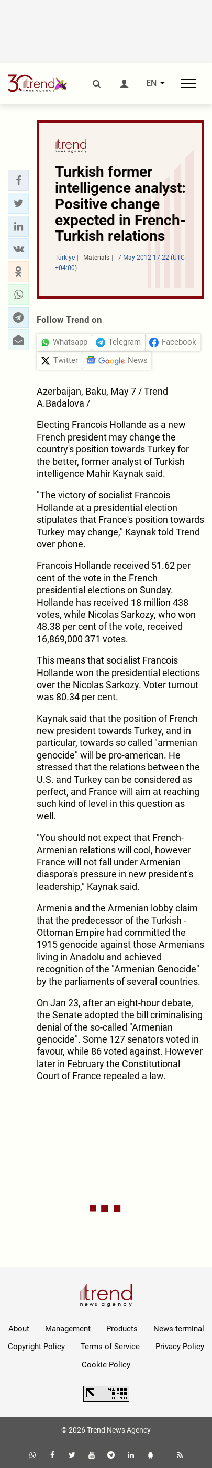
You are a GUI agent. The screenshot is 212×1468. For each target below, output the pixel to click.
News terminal (178, 1329)
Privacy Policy (179, 1346)
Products (122, 1329)
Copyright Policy (36, 1346)
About (18, 1329)
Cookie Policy (106, 1364)
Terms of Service (110, 1346)
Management (68, 1329)
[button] (18, 180)
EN (151, 83)
